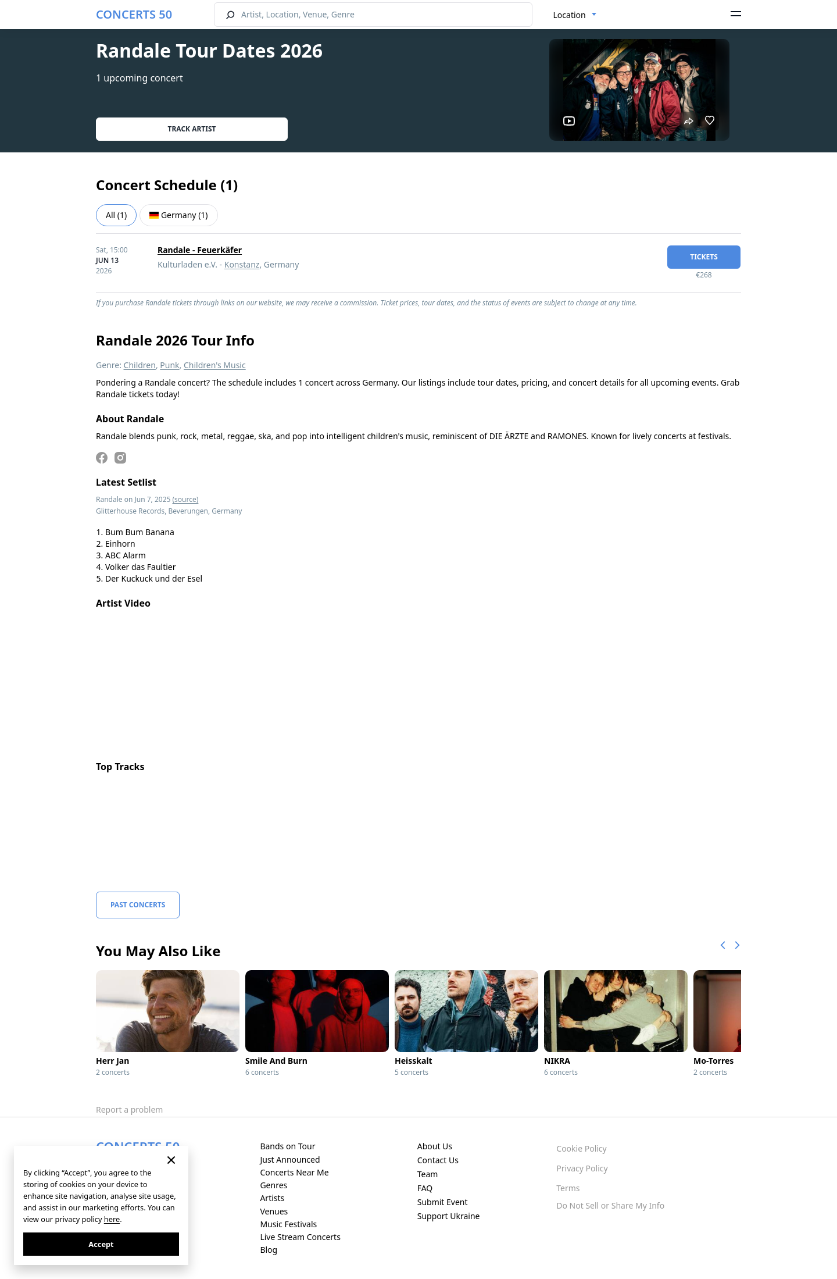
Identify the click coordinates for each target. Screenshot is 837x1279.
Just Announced (290, 1159)
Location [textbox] (569, 14)
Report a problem (129, 1109)
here (112, 1219)
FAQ (425, 1188)
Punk (169, 364)
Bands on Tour (287, 1146)
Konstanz (242, 264)
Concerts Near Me (294, 1172)
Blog (268, 1249)
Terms (568, 1188)
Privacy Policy (581, 1168)
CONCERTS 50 (134, 14)
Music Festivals (288, 1224)
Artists (272, 1197)
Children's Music (215, 364)
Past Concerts (137, 905)
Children (140, 364)
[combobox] (575, 15)
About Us (434, 1146)
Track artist (192, 129)
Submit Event (442, 1201)
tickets (704, 257)
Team (427, 1174)
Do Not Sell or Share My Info (610, 1205)
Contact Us (438, 1160)
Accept (100, 1244)
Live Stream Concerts (300, 1236)
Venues (274, 1211)
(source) (186, 499)
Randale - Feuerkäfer (200, 249)
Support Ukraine (448, 1215)
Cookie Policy (581, 1148)
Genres (273, 1185)
